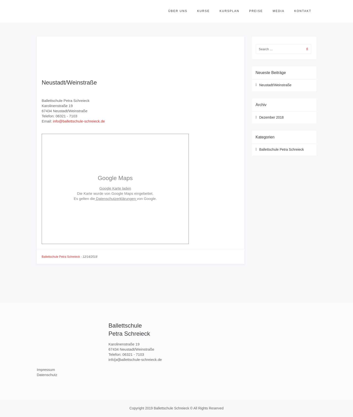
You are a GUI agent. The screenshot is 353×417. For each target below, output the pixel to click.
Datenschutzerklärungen (116, 198)
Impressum (46, 370)
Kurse (203, 11)
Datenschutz (47, 375)
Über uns (177, 11)
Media (278, 11)
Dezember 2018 (271, 117)
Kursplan (230, 11)
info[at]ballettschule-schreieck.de (135, 359)
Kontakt (302, 11)
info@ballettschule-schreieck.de (79, 121)
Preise (256, 11)
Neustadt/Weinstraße (69, 82)
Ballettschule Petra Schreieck (61, 256)
